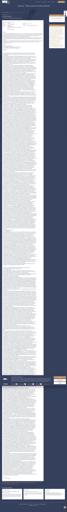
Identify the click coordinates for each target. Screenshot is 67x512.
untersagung (32, 482)
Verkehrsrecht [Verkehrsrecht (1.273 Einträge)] (57, 43)
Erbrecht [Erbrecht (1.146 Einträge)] (55, 30)
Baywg (28, 481)
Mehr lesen (5, 497)
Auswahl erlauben (60, 506)
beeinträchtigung (33, 481)
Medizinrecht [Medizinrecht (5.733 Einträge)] (52, 36)
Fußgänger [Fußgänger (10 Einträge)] (61, 31)
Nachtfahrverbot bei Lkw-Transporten (31, 491)
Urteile (49, 1)
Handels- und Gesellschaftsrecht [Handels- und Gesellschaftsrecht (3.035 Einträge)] (56, 32)
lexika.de (3, 12)
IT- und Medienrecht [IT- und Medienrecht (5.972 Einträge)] (60, 33)
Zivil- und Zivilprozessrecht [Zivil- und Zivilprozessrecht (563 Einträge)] (55, 46)
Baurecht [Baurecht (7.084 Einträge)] (52, 28)
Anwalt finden (37, 1)
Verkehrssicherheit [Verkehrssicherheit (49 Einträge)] (53, 44)
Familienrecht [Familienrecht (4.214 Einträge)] (57, 31)
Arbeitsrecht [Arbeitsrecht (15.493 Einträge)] (56, 27)
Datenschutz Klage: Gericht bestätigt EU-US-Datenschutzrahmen (11, 492)
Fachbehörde (14, 482)
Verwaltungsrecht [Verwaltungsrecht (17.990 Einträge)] (54, 45)
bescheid (39, 481)
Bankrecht (47, 491)
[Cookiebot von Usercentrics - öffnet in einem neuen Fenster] (5, 510)
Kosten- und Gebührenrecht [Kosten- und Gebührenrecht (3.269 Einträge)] (55, 34)
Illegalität (19, 482)
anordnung (11, 481)
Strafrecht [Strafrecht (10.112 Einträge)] (57, 42)
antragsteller (23, 481)
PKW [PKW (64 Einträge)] (57, 38)
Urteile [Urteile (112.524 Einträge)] (53, 43)
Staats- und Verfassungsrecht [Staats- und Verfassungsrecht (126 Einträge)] (55, 40)
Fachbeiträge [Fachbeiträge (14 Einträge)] (52, 31)
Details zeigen (45, 510)
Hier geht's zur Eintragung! (57, 20)
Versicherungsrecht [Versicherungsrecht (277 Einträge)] (59, 44)
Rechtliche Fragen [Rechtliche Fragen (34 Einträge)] (55, 39)
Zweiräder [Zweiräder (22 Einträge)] (61, 46)
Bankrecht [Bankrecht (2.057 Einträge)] (61, 27)
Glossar (53, 1)
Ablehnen (59, 509)
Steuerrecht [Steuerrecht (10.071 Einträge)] (52, 42)
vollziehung (16, 483)
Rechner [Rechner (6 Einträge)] (51, 39)
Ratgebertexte (44, 1)
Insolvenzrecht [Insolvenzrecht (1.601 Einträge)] (52, 33)
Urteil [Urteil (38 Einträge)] (51, 43)
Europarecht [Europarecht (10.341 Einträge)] (59, 30)
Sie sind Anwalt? (61, 1)
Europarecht (6, 12)
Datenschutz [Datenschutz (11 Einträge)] (52, 30)
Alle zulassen (60, 503)
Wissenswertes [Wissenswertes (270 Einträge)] (60, 45)
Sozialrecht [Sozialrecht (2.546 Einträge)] (60, 39)
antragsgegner (17, 481)
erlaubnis (9, 482)
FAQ (56, 1)
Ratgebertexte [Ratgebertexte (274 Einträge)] (61, 38)
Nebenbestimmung (25, 482)
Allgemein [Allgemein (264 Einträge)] (51, 27)
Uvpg (12, 483)
